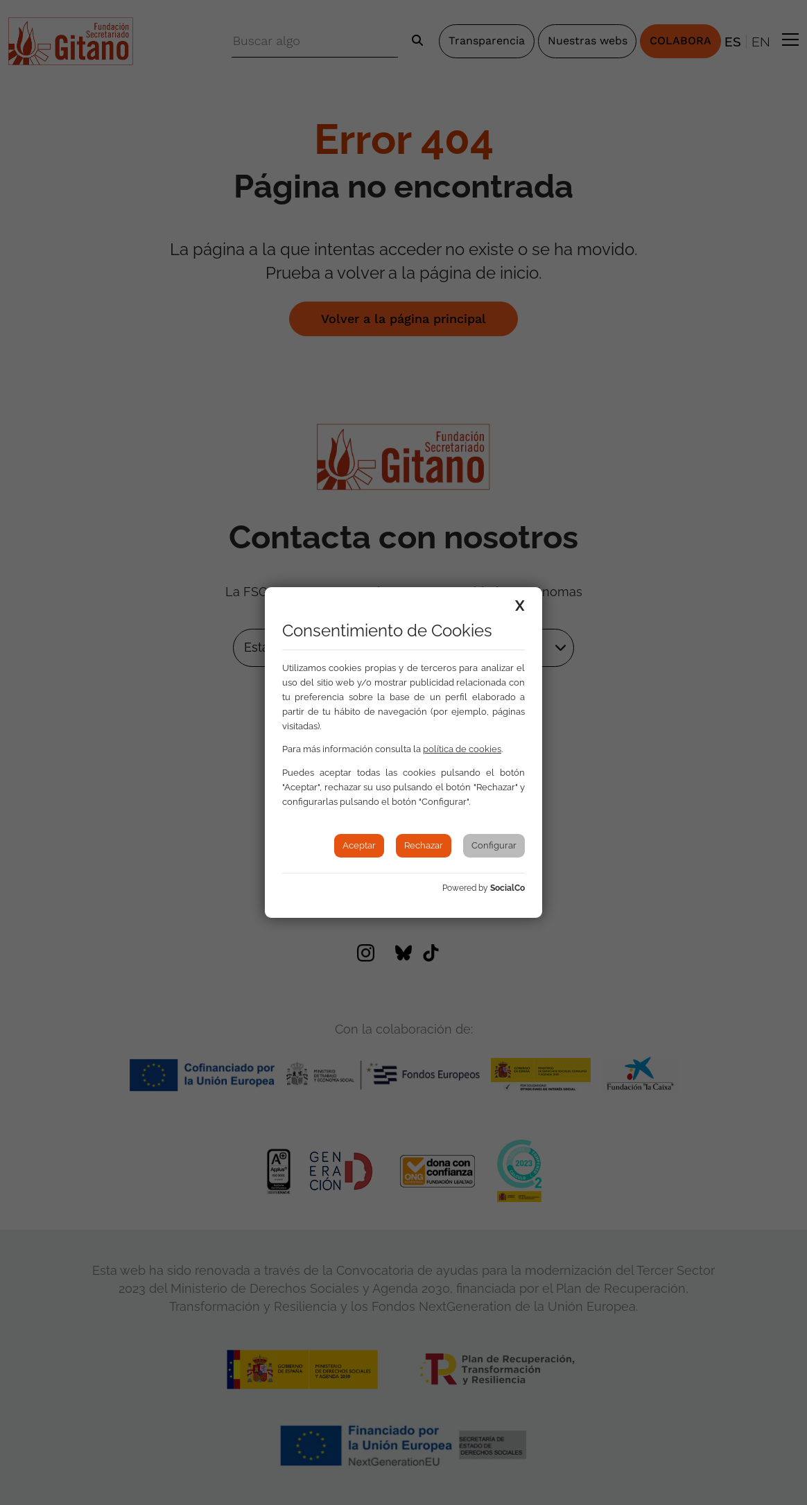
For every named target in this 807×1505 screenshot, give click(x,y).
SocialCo (507, 888)
